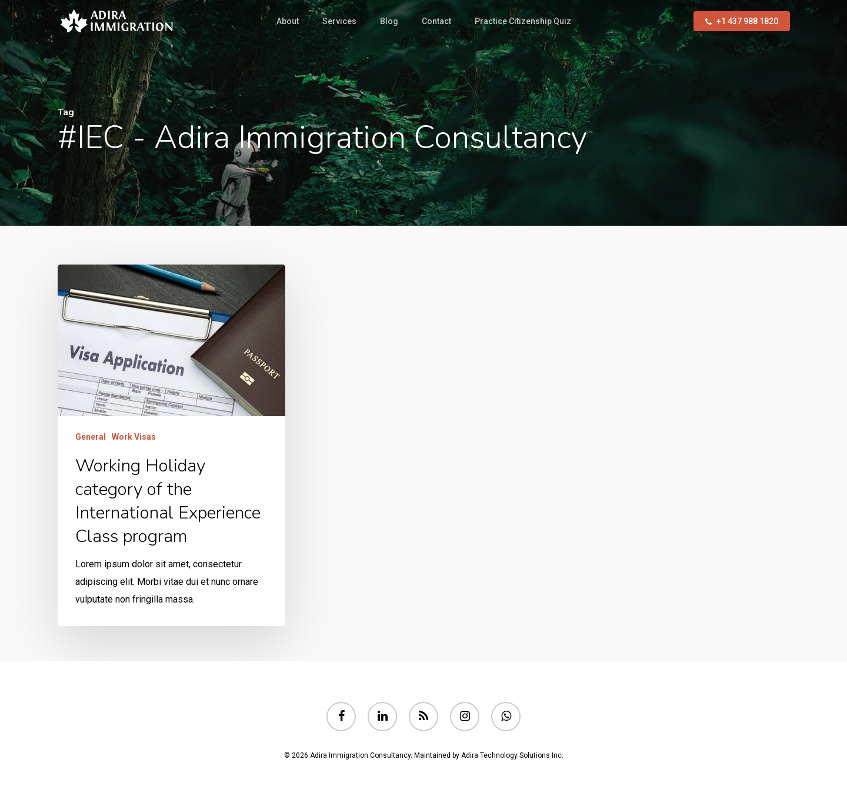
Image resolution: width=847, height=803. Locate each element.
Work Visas (134, 436)
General (90, 436)
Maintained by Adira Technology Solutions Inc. (488, 755)
